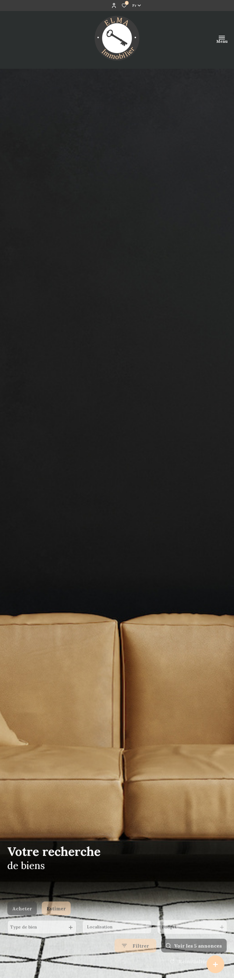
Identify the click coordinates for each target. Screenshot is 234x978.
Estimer (56, 923)
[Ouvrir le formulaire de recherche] (135, 961)
